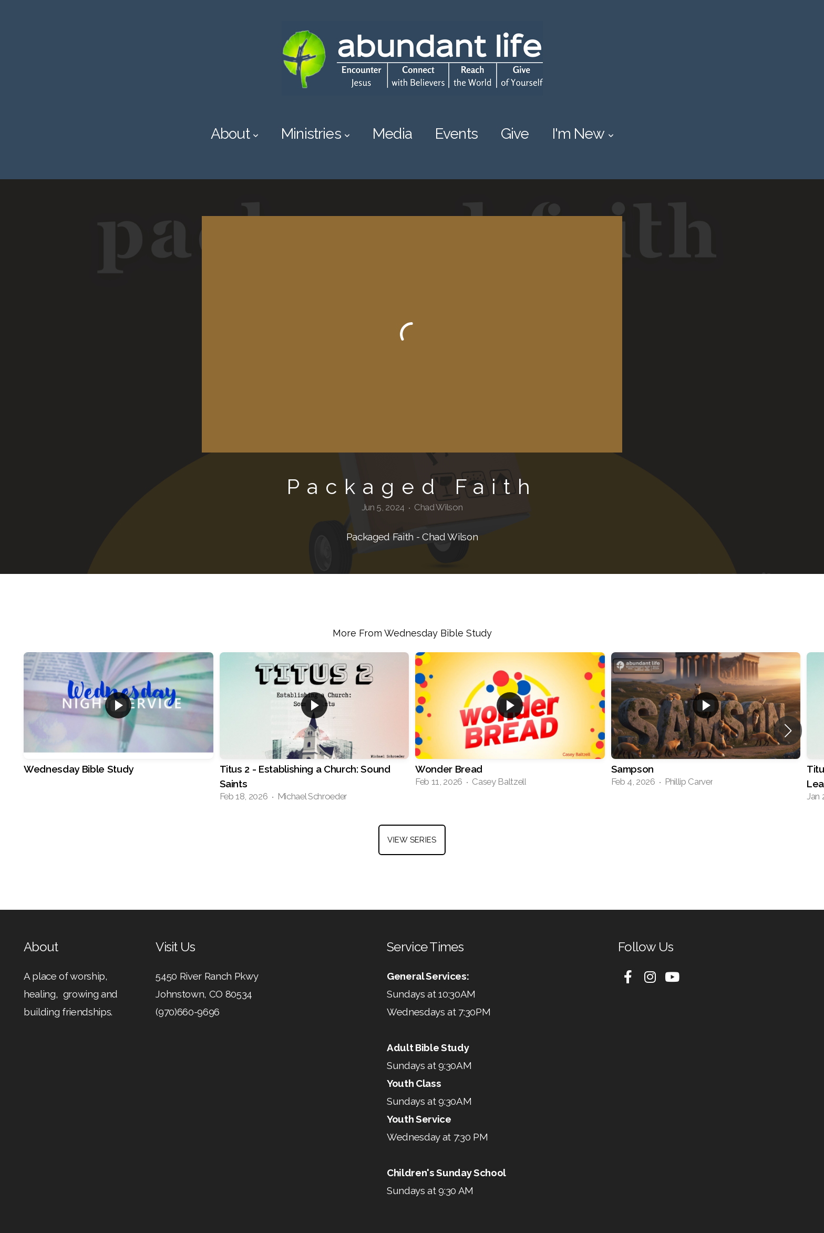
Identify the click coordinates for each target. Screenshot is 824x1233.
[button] (788, 730)
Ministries (315, 133)
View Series (411, 840)
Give (515, 133)
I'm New (582, 133)
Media (392, 133)
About (234, 133)
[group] (118, 723)
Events (456, 133)
